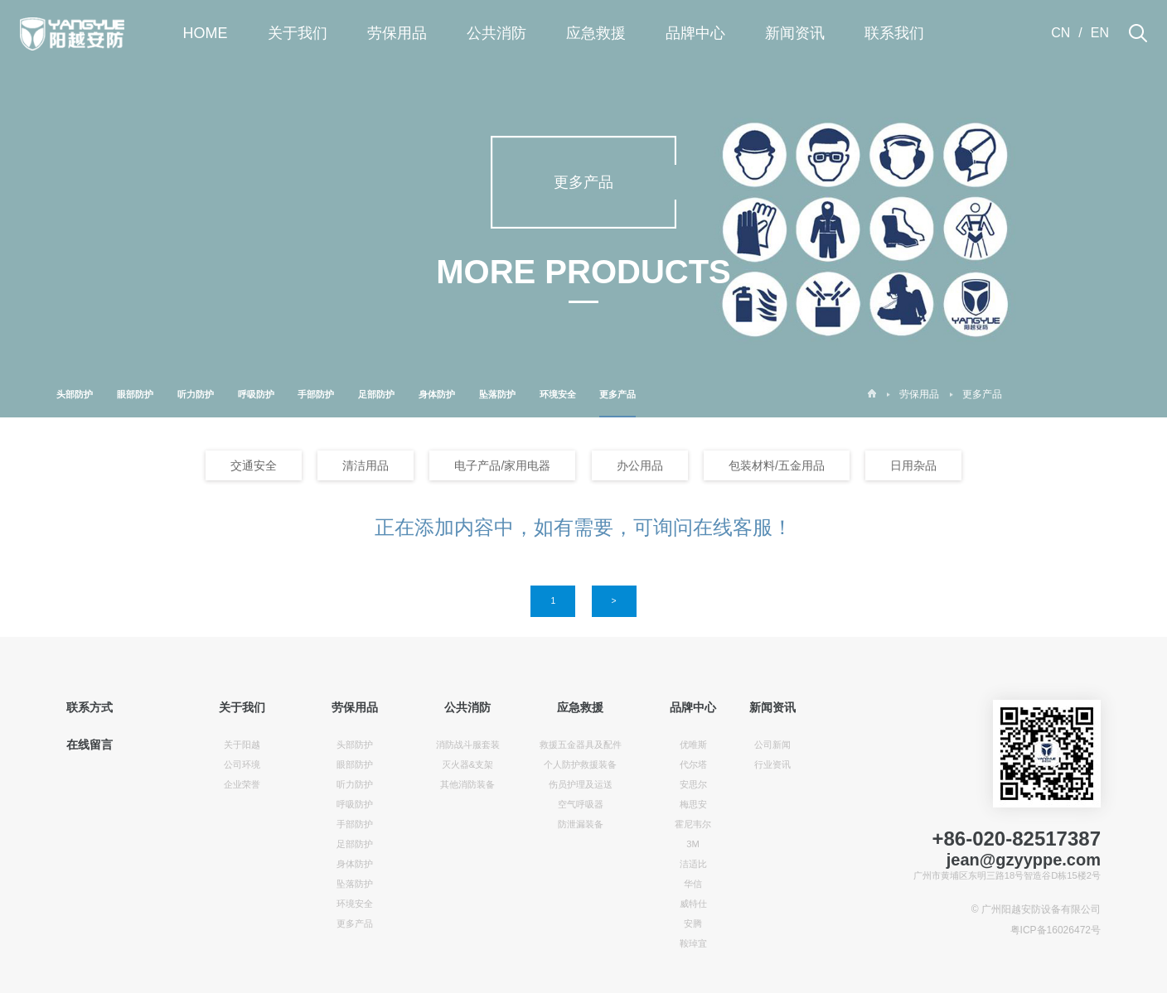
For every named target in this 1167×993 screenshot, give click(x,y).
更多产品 (617, 403)
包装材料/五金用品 (777, 465)
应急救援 (596, 33)
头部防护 (74, 394)
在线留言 (89, 744)
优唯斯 (693, 745)
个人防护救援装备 (580, 764)
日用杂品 (913, 465)
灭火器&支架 (467, 764)
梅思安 (693, 804)
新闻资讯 (795, 33)
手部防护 (316, 394)
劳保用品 (397, 33)
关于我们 (297, 33)
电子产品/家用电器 (502, 465)
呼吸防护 (256, 394)
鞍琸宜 (693, 943)
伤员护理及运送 (581, 784)
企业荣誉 (242, 784)
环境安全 (558, 394)
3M (693, 844)
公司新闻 (772, 745)
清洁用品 (365, 465)
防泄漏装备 (580, 824)
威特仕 (693, 904)
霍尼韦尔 (693, 824)
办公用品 (640, 465)
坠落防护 (497, 394)
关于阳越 (242, 745)
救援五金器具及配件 (581, 745)
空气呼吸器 (580, 804)
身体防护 (437, 394)
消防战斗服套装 (468, 745)
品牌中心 (695, 33)
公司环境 (242, 764)
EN (1100, 33)
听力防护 (195, 394)
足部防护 (376, 394)
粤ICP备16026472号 (1055, 930)
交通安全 (253, 465)
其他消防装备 (467, 784)
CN (1060, 33)
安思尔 (693, 784)
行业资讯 (772, 764)
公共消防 (496, 33)
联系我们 (894, 33)
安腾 (693, 923)
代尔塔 (693, 764)
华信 (693, 884)
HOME (205, 33)
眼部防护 (135, 394)
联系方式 (89, 707)
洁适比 (693, 864)
